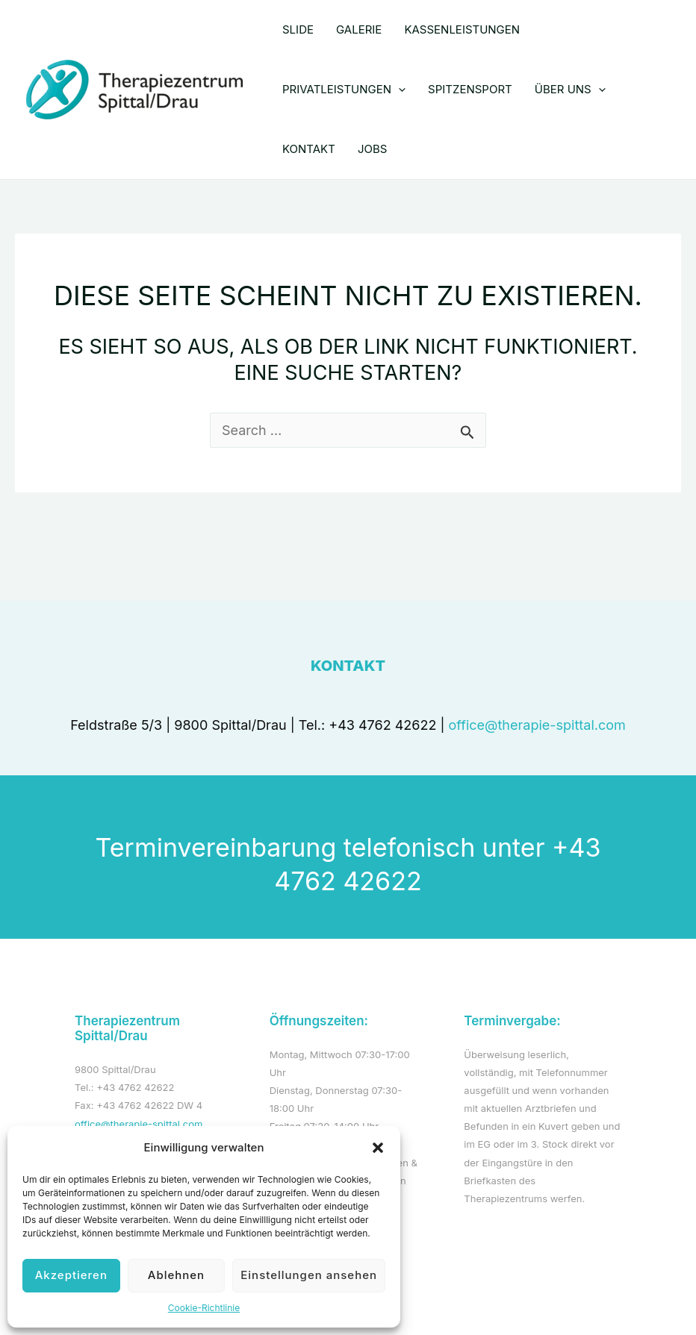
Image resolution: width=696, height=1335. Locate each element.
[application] (398, 89)
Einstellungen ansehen (308, 1275)
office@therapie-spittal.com (537, 725)
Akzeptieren (71, 1275)
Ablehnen (176, 1275)
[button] (377, 1147)
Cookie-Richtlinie (204, 1307)
